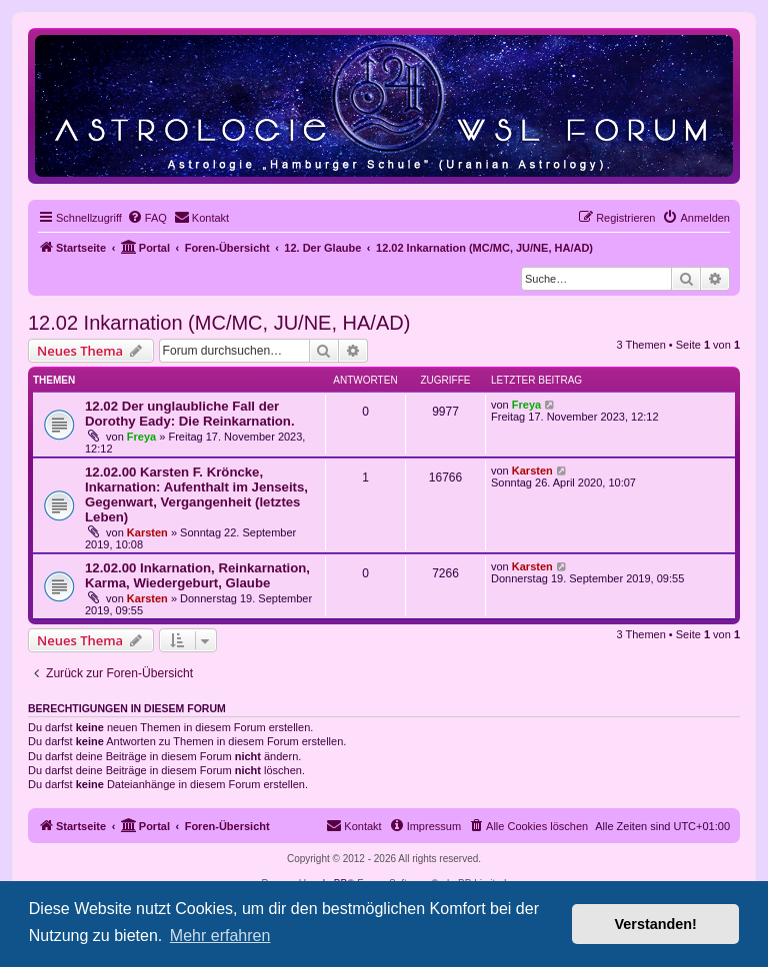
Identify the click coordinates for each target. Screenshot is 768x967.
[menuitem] (147, 218)
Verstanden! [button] (656, 924)
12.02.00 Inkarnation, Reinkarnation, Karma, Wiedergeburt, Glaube (197, 575)
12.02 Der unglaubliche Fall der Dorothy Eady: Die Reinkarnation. (190, 414)
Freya (141, 437)
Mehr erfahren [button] (220, 935)
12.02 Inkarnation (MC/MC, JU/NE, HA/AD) (219, 323)
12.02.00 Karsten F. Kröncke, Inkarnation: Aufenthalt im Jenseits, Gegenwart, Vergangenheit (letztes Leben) (196, 494)
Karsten (147, 532)
